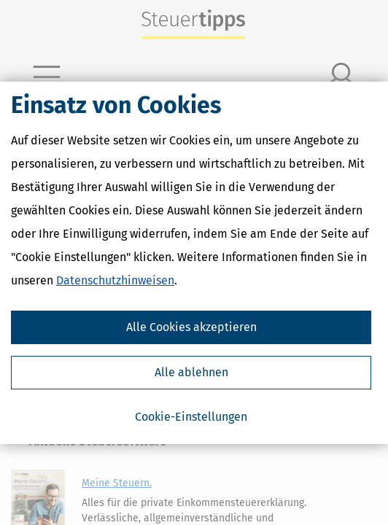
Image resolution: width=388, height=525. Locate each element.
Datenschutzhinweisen (115, 280)
